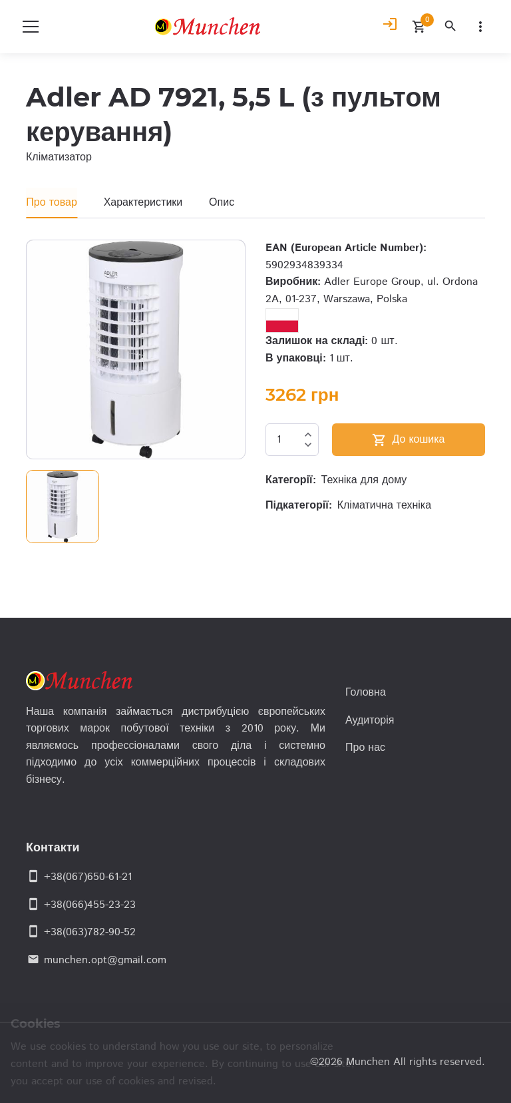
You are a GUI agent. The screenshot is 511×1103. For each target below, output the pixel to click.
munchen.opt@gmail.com (105, 960)
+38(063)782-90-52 (90, 932)
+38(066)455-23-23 (90, 905)
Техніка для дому (364, 480)
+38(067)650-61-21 (88, 877)
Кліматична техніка (384, 505)
